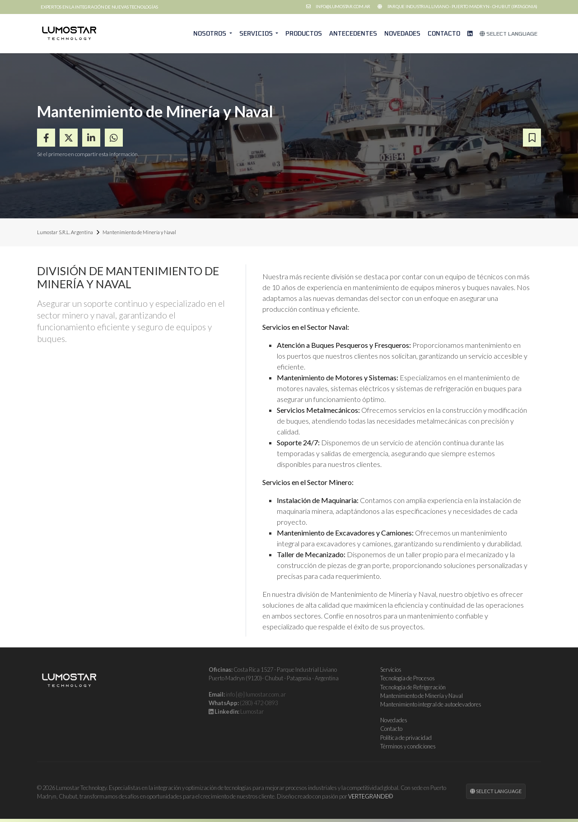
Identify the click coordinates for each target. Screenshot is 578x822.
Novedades (402, 33)
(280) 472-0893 (259, 703)
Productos (303, 33)
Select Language (508, 33)
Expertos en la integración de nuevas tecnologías (99, 6)
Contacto (444, 33)
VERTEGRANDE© (370, 796)
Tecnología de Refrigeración (413, 687)
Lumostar (252, 711)
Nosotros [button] (210, 33)
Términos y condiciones (408, 746)
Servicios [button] (256, 33)
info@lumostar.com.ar (343, 6)
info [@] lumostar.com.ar (256, 694)
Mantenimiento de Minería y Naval (421, 695)
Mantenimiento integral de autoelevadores (430, 704)
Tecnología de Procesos (407, 678)
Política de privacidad (406, 737)
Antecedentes (353, 33)
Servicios (390, 669)
